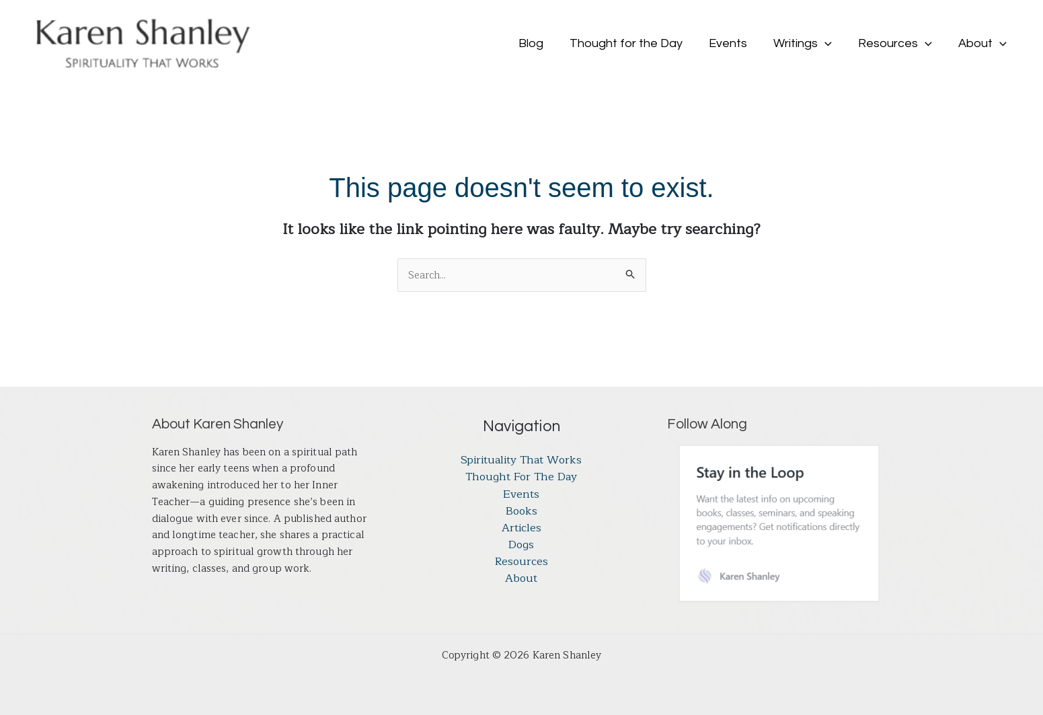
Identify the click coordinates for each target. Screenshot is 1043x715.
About (521, 580)
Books (521, 512)
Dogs (521, 546)
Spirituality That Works (521, 460)
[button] (830, 43)
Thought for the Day (521, 477)
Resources (521, 563)
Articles (521, 529)
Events (521, 495)
